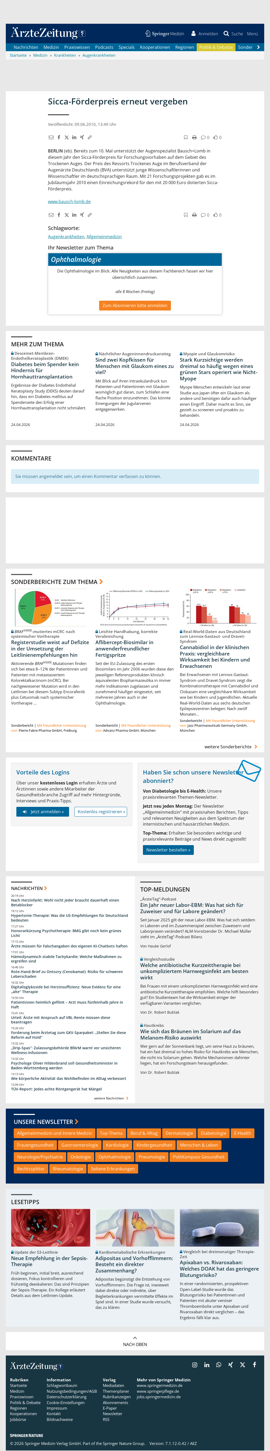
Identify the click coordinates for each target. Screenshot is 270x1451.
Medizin (51, 47)
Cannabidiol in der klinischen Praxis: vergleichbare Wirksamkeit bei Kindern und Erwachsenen (215, 657)
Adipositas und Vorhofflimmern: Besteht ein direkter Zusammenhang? (134, 1265)
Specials (127, 47)
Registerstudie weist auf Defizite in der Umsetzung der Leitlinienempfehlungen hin (50, 649)
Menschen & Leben (199, 1145)
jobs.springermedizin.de (159, 1397)
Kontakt (54, 1414)
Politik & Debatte (216, 47)
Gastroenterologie (79, 1145)
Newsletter (112, 1414)
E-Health (242, 1134)
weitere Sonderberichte (232, 747)
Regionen (184, 47)
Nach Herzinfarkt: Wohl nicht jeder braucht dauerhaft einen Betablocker (65, 903)
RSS (106, 1420)
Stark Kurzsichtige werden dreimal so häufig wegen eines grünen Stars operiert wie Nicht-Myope (218, 369)
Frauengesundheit (35, 1145)
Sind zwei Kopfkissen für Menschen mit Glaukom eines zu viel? (134, 366)
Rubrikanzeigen (117, 1397)
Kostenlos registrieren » (101, 812)
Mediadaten (113, 1385)
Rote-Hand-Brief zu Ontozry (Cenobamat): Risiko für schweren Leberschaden (67, 974)
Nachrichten (26, 47)
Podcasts (104, 47)
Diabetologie (213, 1134)
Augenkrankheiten (66, 237)
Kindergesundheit (154, 1145)
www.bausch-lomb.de (69, 202)
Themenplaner (116, 1391)
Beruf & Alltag (144, 1134)
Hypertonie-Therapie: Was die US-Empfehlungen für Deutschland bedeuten (69, 918)
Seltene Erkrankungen (113, 1169)
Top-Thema (111, 1134)
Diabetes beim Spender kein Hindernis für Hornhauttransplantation (45, 371)
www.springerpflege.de (158, 1391)
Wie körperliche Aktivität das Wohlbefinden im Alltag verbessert (68, 1078)
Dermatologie (179, 1134)
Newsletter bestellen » (168, 850)
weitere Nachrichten (112, 1098)
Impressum (57, 1408)
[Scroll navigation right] (258, 47)
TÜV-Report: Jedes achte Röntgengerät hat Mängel (56, 1089)
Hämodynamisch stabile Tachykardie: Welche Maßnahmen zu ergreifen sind (66, 959)
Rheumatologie (68, 1169)
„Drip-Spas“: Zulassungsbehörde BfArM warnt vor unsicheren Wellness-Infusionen (66, 1051)
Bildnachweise (60, 1420)
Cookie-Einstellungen (66, 1402)
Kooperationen (155, 47)
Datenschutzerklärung (66, 1397)
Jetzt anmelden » (43, 812)
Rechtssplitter (31, 1169)
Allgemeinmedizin (104, 237)
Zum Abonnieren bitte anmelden (135, 306)
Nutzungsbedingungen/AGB (72, 1391)
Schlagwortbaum (62, 1385)
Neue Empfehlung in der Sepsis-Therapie (49, 1261)
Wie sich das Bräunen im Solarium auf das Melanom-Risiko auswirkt (190, 1035)
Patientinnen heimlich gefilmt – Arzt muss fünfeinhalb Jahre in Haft (67, 1005)
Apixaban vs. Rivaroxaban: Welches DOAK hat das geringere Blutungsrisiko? (219, 1269)
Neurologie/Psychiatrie (40, 1157)
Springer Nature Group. (124, 1444)
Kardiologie (117, 1145)
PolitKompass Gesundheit (199, 1157)
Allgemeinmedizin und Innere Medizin (54, 1134)
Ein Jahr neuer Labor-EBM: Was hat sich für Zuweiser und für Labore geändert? (191, 908)
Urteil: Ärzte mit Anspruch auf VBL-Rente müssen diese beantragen (60, 1020)
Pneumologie (152, 1157)
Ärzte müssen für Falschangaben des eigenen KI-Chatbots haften (69, 946)
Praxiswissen (77, 47)
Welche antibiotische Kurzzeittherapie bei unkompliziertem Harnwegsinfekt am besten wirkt (194, 971)
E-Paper (110, 1408)
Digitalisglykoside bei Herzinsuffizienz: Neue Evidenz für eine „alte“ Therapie (66, 990)
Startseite (18, 1385)
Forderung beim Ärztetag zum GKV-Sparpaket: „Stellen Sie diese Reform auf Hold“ (68, 1035)
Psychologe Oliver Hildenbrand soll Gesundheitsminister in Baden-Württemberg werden (64, 1066)
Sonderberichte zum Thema (54, 582)
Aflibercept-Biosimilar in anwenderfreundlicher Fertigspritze (124, 649)
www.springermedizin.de (159, 1385)
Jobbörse (18, 1420)
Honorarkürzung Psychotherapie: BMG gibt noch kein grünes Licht (66, 933)
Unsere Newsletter (43, 1122)
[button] (252, 33)
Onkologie (81, 1157)
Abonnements (115, 1402)
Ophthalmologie (115, 1157)
